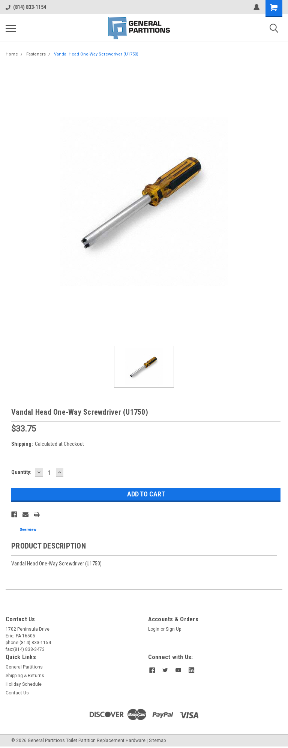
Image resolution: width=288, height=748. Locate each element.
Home (12, 54)
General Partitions (24, 667)
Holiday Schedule (24, 684)
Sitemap (157, 740)
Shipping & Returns (25, 675)
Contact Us (17, 693)
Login (153, 629)
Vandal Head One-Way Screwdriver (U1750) (96, 54)
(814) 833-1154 (26, 7)
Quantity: (21, 472)
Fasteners (36, 54)
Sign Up (173, 629)
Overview (28, 529)
